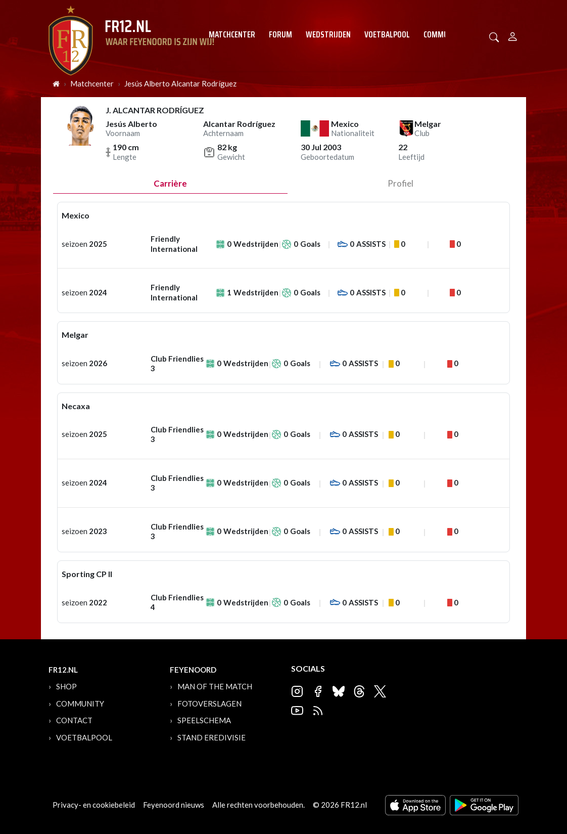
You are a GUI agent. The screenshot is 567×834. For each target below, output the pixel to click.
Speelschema (204, 720)
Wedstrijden (328, 34)
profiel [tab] (400, 183)
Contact (74, 720)
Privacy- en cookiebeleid (94, 804)
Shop (66, 686)
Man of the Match (214, 686)
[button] (494, 36)
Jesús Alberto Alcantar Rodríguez (180, 83)
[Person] (512, 35)
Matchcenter (232, 34)
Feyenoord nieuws (173, 804)
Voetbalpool (387, 34)
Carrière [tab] (170, 183)
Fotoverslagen (209, 703)
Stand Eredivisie (211, 737)
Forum (280, 34)
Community (443, 34)
